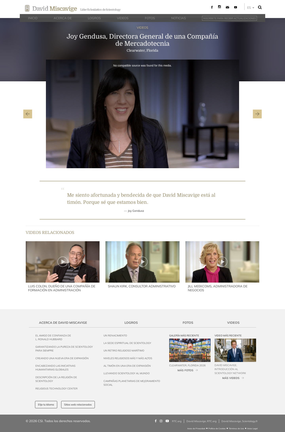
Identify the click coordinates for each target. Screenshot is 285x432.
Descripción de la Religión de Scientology (56, 379)
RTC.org (176, 421)
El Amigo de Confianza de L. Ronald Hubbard (53, 337)
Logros (131, 323)
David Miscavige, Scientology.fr (239, 421)
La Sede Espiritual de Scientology (127, 343)
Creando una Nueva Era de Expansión (62, 358)
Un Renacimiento (115, 335)
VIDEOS (142, 27)
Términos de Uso (236, 428)
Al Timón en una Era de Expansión (127, 365)
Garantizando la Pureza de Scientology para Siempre (64, 348)
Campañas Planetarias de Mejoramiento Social (132, 382)
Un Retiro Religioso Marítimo (124, 350)
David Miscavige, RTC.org (201, 421)
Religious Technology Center (56, 388)
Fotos (188, 323)
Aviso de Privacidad (196, 428)
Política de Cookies (217, 428)
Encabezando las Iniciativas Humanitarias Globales (55, 367)
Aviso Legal (252, 428)
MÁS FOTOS (185, 370)
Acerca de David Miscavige (63, 323)
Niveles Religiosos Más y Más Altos (128, 358)
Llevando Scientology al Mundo (127, 373)
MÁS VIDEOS (230, 378)
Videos (233, 323)
